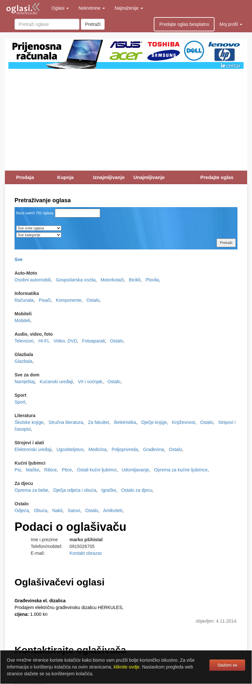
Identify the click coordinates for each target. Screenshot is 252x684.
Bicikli (135, 279)
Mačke (32, 469)
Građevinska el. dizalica (40, 600)
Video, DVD (65, 340)
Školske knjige (29, 422)
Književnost (183, 422)
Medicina (98, 449)
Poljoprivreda (124, 449)
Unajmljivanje (149, 177)
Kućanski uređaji (56, 381)
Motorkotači (112, 279)
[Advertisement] (126, 117)
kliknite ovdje (127, 666)
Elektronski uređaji (33, 449)
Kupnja (65, 177)
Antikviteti (112, 510)
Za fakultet (98, 422)
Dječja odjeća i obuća (74, 490)
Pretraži (92, 24)
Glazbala (23, 361)
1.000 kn (31, 614)
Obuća (40, 510)
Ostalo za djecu (136, 490)
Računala (24, 300)
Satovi (74, 510)
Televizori (24, 340)
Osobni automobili (33, 279)
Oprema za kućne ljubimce (181, 469)
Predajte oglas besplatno (184, 24)
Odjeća (22, 510)
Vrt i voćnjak (90, 381)
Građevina (153, 449)
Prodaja (25, 177)
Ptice (67, 469)
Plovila (152, 279)
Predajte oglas (217, 177)
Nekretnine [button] (92, 8)
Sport (20, 402)
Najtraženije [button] (129, 8)
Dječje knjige (154, 422)
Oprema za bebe (31, 490)
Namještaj (25, 381)
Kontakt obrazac (85, 553)
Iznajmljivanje (109, 177)
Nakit (57, 510)
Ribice (50, 469)
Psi (18, 469)
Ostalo (93, 300)
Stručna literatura (65, 422)
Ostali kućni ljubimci (97, 469)
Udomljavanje (135, 469)
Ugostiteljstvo (70, 449)
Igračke (108, 490)
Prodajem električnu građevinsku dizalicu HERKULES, (69, 607)
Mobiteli (22, 320)
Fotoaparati (93, 340)
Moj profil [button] (230, 24)
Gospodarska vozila (76, 279)
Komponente (68, 300)
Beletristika (125, 422)
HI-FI (43, 340)
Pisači (45, 300)
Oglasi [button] (60, 8)
